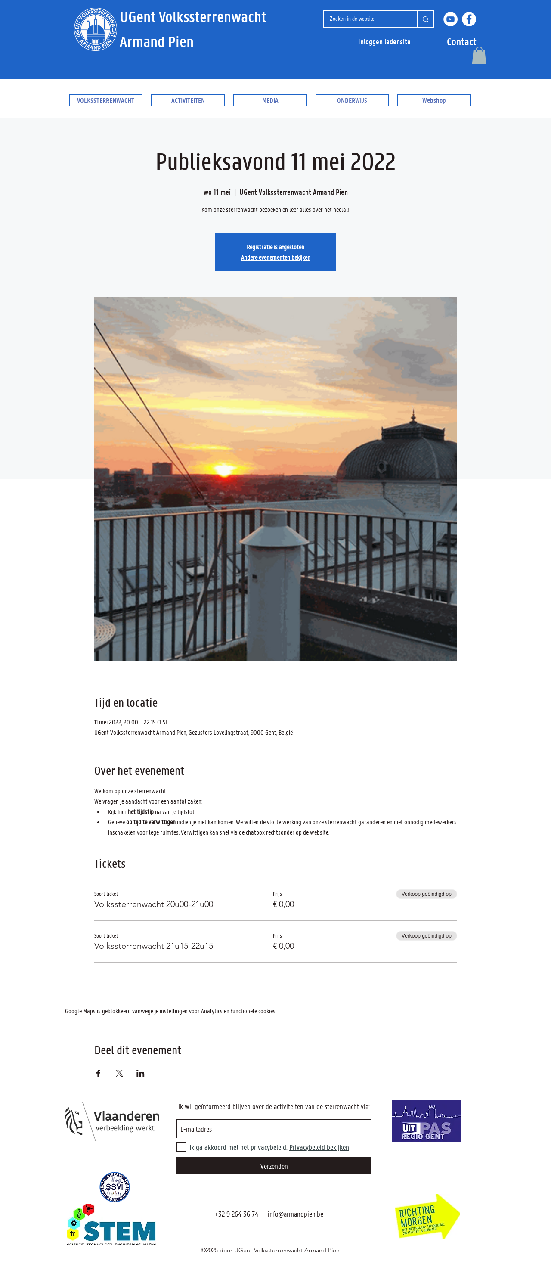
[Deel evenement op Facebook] (98, 1073)
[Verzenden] (273, 1165)
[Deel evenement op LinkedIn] (140, 1073)
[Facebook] (469, 19)
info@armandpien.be (295, 1213)
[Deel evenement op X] (119, 1073)
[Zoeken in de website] (363, 19)
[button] (461, 41)
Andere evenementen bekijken (275, 257)
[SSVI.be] (114, 1187)
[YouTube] (450, 19)
